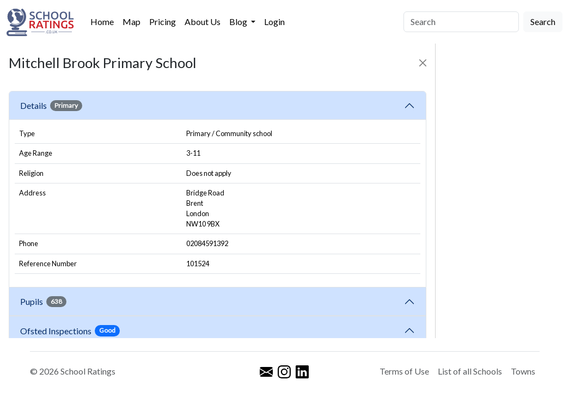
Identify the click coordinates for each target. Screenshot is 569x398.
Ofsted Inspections (70, 330)
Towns (523, 371)
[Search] (461, 21)
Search (542, 21)
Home (102, 21)
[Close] (423, 63)
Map (131, 21)
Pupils (43, 301)
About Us (203, 21)
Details (51, 105)
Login (274, 21)
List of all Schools (470, 371)
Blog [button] (239, 21)
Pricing (162, 21)
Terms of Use (404, 371)
